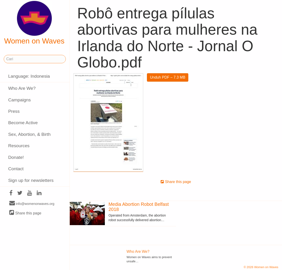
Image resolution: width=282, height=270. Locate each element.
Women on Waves (34, 23)
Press (14, 111)
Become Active (23, 122)
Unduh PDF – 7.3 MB (167, 77)
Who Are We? (22, 88)
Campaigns (19, 99)
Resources (19, 145)
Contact (15, 168)
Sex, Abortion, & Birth (29, 134)
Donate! (16, 157)
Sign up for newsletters (30, 180)
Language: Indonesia (29, 76)
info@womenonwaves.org (31, 203)
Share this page (25, 212)
